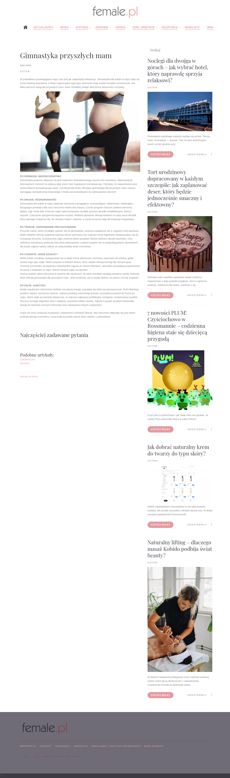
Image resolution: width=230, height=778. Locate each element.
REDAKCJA (81, 746)
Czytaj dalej (160, 154)
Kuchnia (82, 27)
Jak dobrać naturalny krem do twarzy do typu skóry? (178, 450)
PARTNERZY (63, 746)
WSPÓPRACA (28, 746)
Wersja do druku (29, 376)
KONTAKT (46, 746)
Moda (64, 27)
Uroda (120, 27)
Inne (210, 27)
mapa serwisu (154, 746)
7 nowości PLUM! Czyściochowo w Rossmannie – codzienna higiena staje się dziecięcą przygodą (177, 325)
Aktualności (43, 27)
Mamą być (192, 27)
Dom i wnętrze (144, 27)
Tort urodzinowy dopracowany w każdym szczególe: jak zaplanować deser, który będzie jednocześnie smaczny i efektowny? (177, 188)
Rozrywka (170, 27)
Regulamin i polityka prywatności (116, 746)
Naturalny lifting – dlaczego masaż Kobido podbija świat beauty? (180, 549)
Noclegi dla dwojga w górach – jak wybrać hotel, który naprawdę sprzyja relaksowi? (178, 70)
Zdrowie (101, 27)
